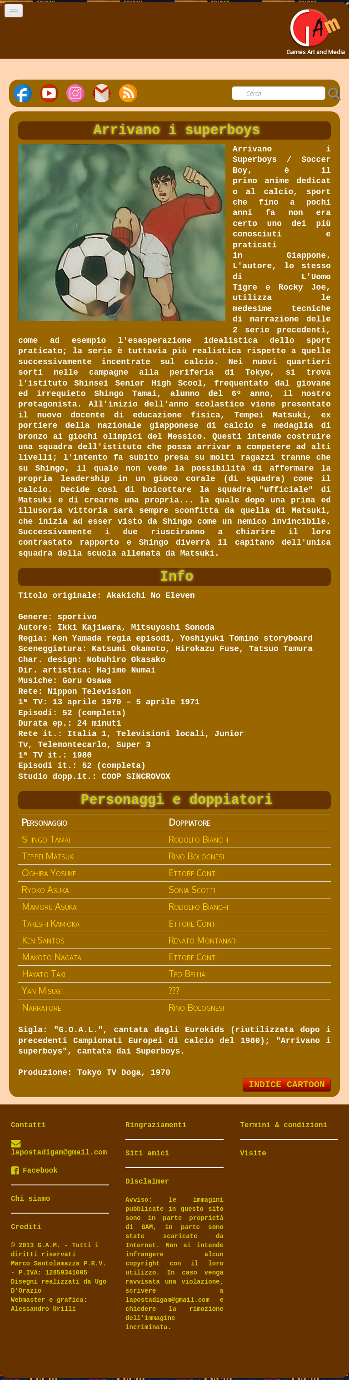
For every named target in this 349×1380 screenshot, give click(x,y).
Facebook (34, 1171)
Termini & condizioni (283, 1125)
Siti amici (147, 1153)
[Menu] (14, 10)
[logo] (314, 29)
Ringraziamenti (155, 1125)
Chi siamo (30, 1199)
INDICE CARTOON (287, 1084)
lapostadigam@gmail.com (59, 1153)
